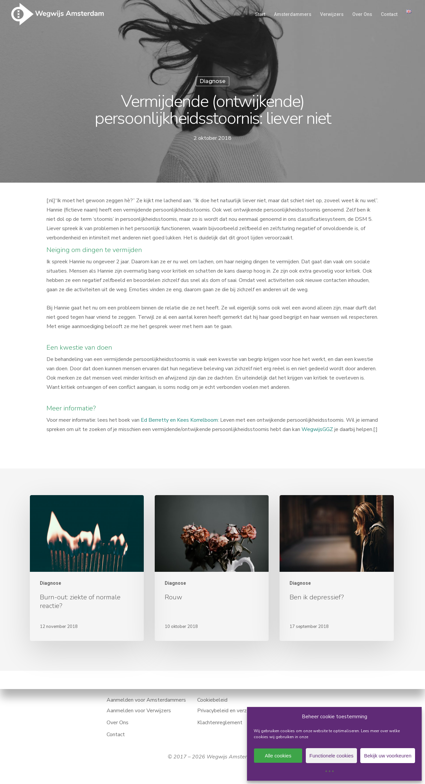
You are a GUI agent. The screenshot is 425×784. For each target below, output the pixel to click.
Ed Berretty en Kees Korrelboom (179, 420)
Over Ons (117, 722)
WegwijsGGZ (317, 429)
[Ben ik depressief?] (336, 568)
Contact (116, 734)
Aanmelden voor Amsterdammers (146, 700)
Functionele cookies (331, 755)
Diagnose (212, 81)
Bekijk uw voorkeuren (387, 755)
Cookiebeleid (212, 700)
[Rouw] (212, 568)
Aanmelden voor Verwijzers (139, 710)
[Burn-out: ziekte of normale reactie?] (87, 568)
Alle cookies (278, 755)
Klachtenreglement (219, 722)
